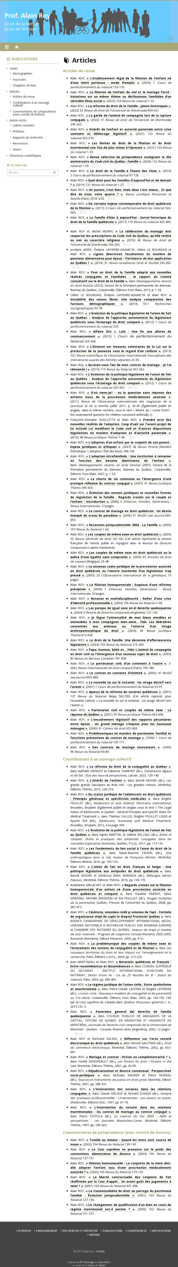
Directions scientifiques (25, 155)
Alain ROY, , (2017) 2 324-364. (120, 208)
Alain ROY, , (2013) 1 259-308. (120, 336)
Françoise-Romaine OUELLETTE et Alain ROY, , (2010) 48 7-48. (120, 428)
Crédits (100, 1251)
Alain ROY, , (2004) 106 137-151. (120, 1153)
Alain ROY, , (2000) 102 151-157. (120, 1209)
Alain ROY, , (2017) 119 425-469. (120, 221)
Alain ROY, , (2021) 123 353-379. (120, 133)
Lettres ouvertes (23, 125)
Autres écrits (18, 120)
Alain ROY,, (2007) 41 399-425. (120, 483)
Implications (161, 1231)
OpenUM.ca (104, 1262)
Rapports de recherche (28, 137)
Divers (17, 149)
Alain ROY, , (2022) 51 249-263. (120, 119)
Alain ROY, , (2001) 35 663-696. (120, 712)
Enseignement (47, 1231)
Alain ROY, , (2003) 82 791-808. (120, 654)
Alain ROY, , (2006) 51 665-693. (120, 515)
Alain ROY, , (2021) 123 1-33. (120, 147)
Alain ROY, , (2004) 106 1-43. (120, 601)
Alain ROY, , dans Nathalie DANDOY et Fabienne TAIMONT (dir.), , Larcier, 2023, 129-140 (120, 771)
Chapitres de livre (24, 85)
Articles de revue (24, 96)
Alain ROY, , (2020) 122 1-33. (120, 161)
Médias (94, 1235)
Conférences (137, 1231)
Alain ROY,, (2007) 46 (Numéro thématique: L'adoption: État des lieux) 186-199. (120, 446)
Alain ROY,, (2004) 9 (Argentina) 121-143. (120, 610)
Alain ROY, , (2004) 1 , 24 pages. (120, 589)
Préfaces (18, 131)
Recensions (20, 143)
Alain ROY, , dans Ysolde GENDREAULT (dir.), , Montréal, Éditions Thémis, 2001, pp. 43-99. (120, 1061)
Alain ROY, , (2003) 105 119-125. (120, 1167)
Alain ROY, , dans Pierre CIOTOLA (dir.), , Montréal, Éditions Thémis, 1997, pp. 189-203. (120, 1116)
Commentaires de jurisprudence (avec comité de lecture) (34, 112)
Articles (15, 91)
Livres (14, 68)
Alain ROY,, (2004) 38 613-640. (120, 626)
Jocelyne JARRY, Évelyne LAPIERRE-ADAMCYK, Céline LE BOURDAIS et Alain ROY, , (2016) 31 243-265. (120, 256)
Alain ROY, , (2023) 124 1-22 (120, 96)
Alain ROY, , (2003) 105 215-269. (120, 642)
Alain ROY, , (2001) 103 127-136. (120, 1195)
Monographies (22, 73)
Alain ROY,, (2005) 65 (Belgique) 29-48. (120, 557)
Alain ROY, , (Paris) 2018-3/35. (120, 194)
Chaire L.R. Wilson (97, 1265)
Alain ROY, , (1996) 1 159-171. (120, 737)
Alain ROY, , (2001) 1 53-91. (120, 684)
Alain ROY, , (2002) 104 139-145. (120, 1142)
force (89, 1262)
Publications (25, 58)
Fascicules (19, 79)
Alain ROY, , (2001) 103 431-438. (120, 1181)
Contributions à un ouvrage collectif (31, 104)
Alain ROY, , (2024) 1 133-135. (120, 82)
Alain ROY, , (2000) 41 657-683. (120, 724)
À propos (24, 1231)
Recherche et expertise (80, 1231)
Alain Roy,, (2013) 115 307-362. (120, 367)
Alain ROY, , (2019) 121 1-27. (120, 182)
